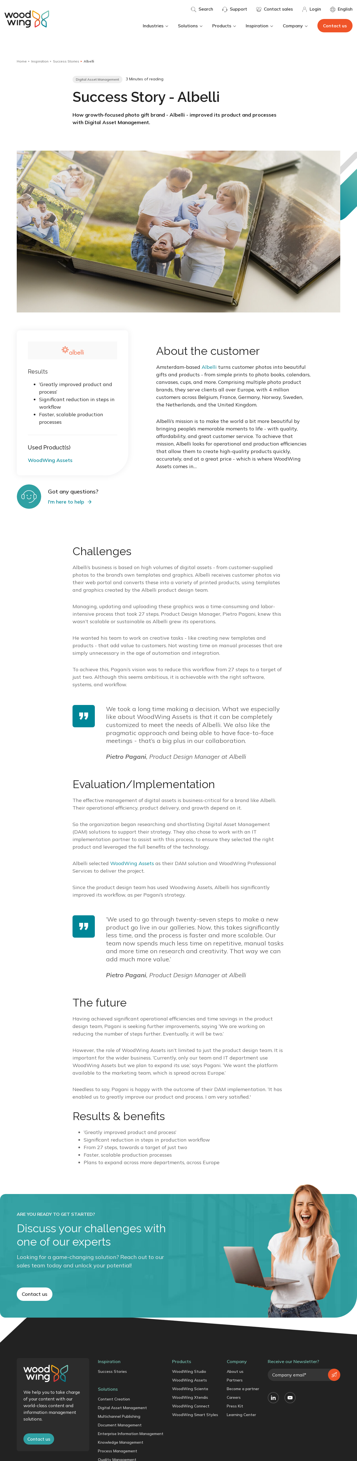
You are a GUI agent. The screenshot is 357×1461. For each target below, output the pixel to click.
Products (224, 25)
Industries (156, 25)
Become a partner (243, 1388)
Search (202, 9)
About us (235, 1371)
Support (234, 9)
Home (22, 61)
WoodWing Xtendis (190, 1397)
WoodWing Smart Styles (195, 1414)
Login (311, 9)
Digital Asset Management (122, 1407)
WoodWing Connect (190, 1406)
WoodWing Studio (189, 1371)
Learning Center (241, 1414)
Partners (235, 1380)
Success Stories (66, 61)
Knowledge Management (120, 1442)
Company (295, 25)
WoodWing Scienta (190, 1388)
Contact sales (274, 9)
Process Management (117, 1450)
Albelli (209, 367)
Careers (234, 1397)
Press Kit (235, 1406)
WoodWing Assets (132, 863)
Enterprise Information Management (130, 1433)
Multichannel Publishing (119, 1416)
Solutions (190, 25)
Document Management (120, 1425)
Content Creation (114, 1399)
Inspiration (260, 25)
